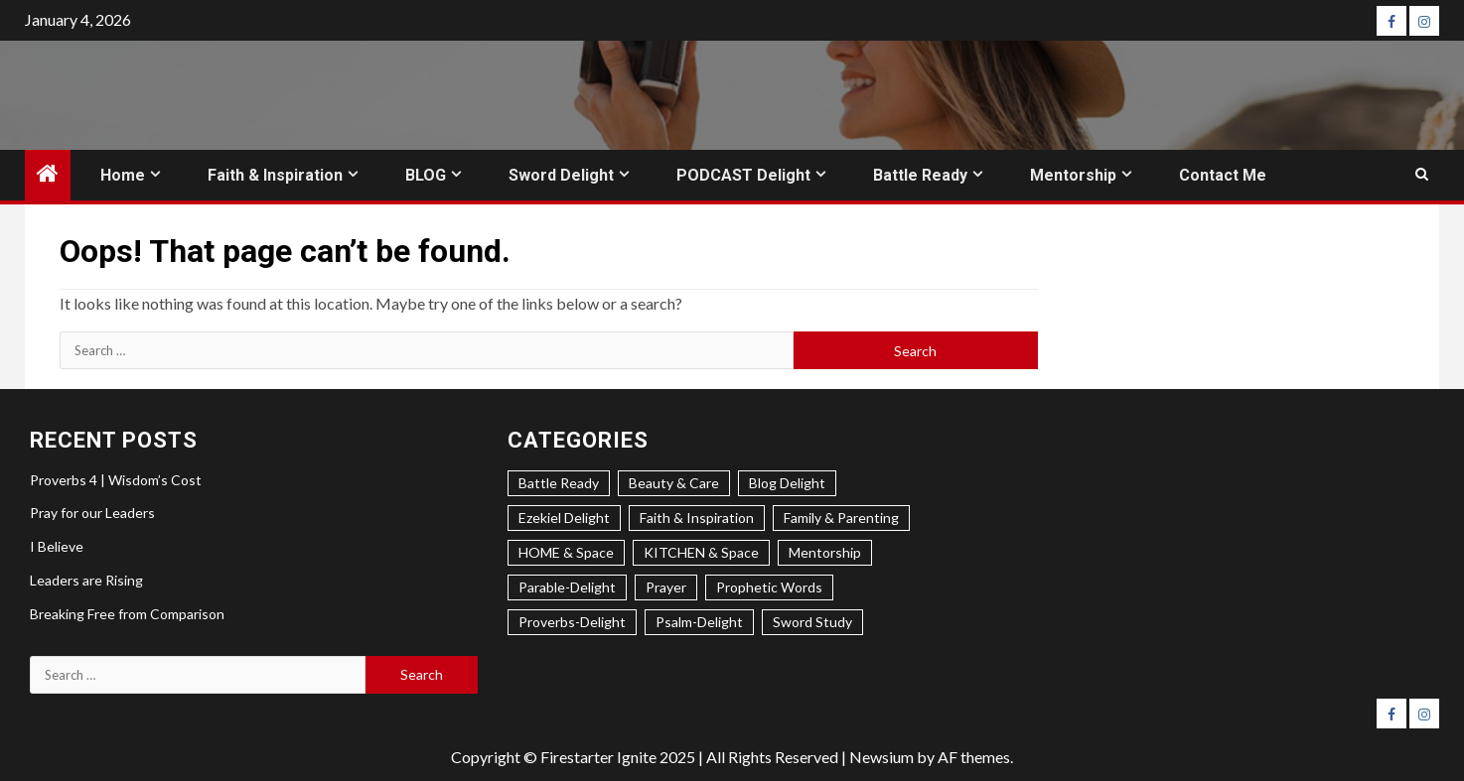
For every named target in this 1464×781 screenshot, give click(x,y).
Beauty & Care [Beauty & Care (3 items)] (674, 482)
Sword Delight (561, 175)
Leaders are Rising (86, 580)
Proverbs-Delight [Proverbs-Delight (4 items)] (572, 621)
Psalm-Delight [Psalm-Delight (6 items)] (699, 621)
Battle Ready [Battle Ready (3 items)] (558, 482)
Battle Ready (920, 175)
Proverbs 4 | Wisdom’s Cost (116, 479)
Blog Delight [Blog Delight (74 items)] (787, 482)
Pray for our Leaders (92, 512)
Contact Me (1222, 175)
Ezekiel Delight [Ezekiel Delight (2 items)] (564, 517)
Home (122, 175)
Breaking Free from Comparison (127, 613)
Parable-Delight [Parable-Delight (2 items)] (567, 587)
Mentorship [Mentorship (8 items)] (825, 552)
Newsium (881, 756)
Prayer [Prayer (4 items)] (666, 587)
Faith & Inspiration (275, 175)
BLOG (425, 175)
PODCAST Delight (743, 175)
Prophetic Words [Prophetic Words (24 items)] (769, 587)
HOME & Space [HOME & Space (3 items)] (566, 552)
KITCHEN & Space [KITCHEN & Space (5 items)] (701, 552)
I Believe (56, 546)
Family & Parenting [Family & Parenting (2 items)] (841, 517)
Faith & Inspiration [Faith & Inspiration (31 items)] (697, 517)
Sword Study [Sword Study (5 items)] (812, 621)
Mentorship (1073, 175)
